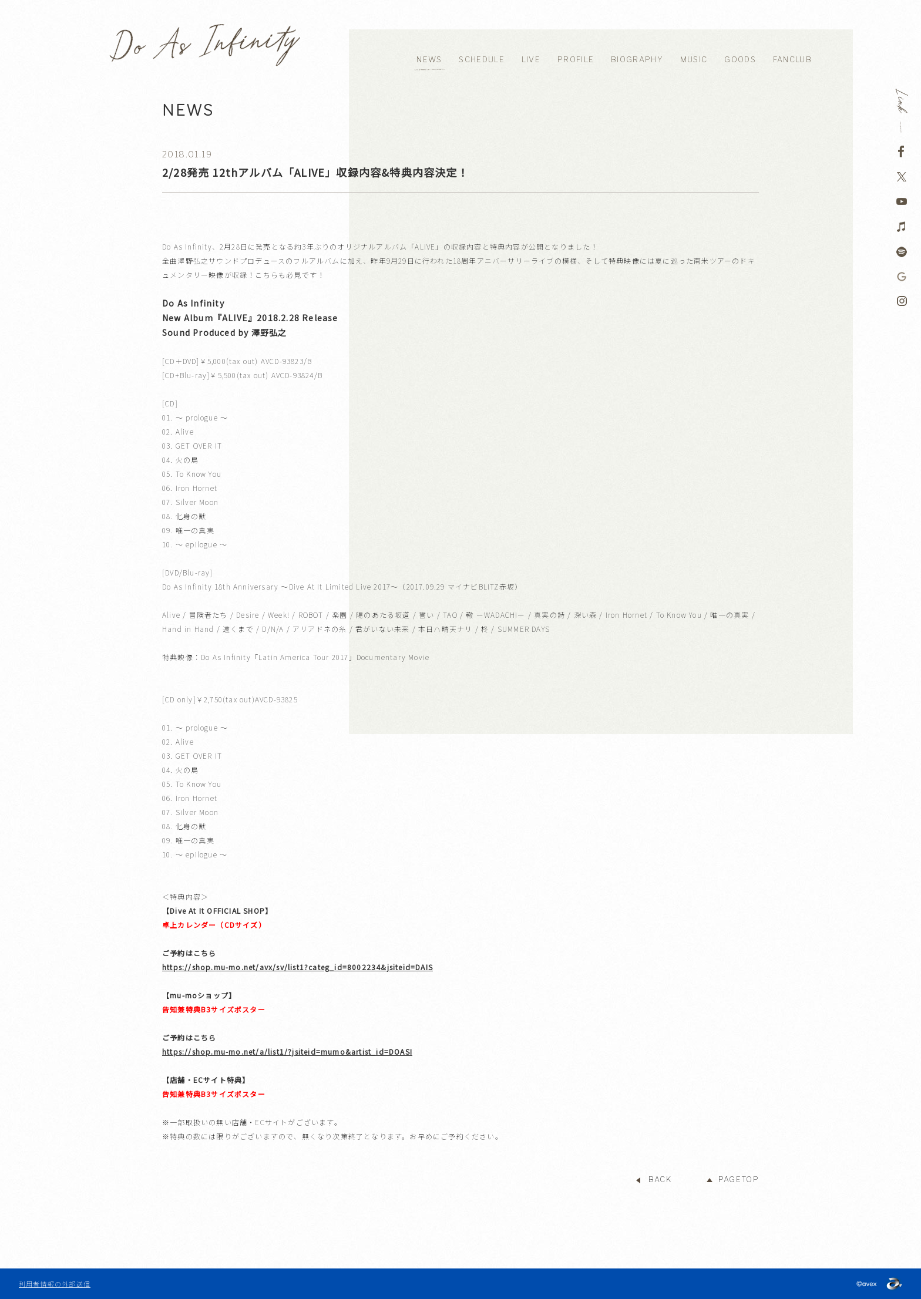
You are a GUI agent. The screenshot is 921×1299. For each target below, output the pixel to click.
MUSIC (694, 59)
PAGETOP (738, 1179)
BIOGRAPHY (637, 59)
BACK (659, 1179)
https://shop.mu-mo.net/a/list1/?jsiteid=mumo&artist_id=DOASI (287, 1051)
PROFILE (575, 59)
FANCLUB (792, 59)
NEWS (429, 59)
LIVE (531, 59)
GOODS (740, 59)
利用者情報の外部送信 (54, 1283)
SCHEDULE (481, 59)
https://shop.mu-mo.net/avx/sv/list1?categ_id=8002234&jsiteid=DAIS (297, 967)
